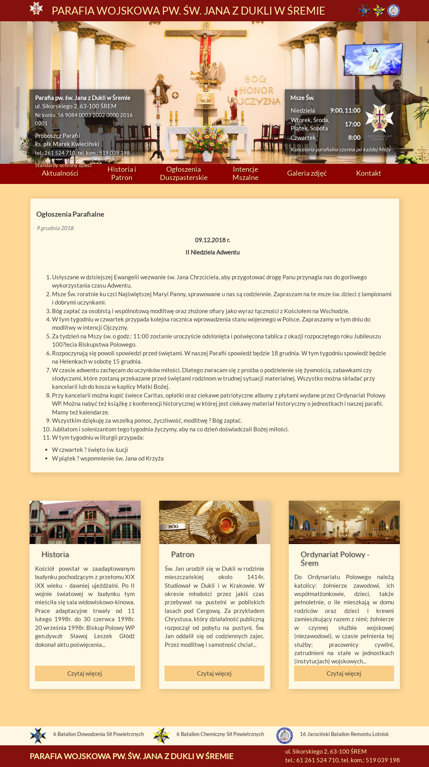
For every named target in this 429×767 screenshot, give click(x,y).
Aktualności (60, 173)
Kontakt (368, 173)
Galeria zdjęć (307, 173)
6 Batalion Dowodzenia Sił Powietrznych (98, 734)
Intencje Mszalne (245, 173)
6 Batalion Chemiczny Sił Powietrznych (220, 734)
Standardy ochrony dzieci (63, 165)
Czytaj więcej (84, 673)
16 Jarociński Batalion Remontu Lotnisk (344, 734)
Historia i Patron (122, 173)
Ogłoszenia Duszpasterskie (184, 173)
